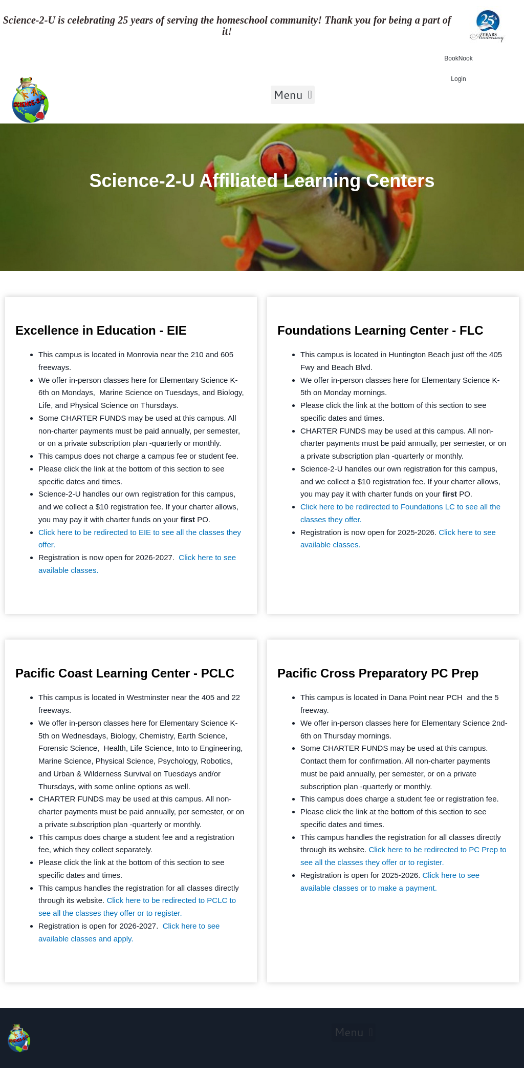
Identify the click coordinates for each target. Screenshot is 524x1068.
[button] (293, 95)
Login (458, 79)
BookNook (458, 58)
